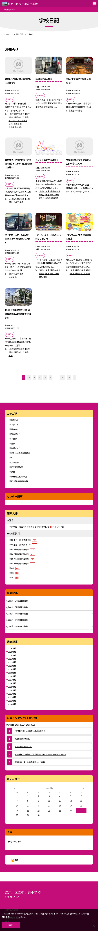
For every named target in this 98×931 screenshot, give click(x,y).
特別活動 (13, 277)
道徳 (11, 355)
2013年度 (12, 693)
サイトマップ (13, 897)
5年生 (11, 117)
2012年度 (12, 697)
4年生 (27, 114)
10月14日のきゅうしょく (23, 746)
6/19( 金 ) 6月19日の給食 (17, 626)
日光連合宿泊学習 (19, 476)
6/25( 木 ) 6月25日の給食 (17, 600)
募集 (13, 443)
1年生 (11, 114)
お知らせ (15, 420)
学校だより (15, 448)
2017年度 (12, 679)
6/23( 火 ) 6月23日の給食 (17, 613)
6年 (15, 568)
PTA (13, 457)
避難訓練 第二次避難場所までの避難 (30, 762)
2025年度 (12, 651)
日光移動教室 (17, 467)
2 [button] (29, 377)
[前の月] (14, 788)
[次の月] (83, 788)
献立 (13, 471)
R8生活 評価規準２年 (24, 540)
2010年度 (12, 704)
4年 (15, 577)
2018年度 (12, 676)
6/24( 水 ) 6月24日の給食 (17, 607)
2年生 (16, 114)
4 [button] (39, 377)
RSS (16, 859)
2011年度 (12, 700)
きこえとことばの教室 (18, 120)
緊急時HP (15, 434)
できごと (14, 424)
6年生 (16, 117)
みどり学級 (24, 117)
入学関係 (15, 462)
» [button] (74, 377)
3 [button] (34, 377)
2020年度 (12, 669)
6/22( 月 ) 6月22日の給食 (17, 620)
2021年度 (12, 665)
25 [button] (69, 377)
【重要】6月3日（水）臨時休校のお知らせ (30, 731)
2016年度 (12, 683)
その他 (14, 438)
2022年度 (12, 662)
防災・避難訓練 (15, 123)
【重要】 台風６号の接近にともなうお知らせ (37, 526)
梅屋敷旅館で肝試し (22, 738)
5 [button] (45, 377)
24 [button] (62, 377)
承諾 (10, 924)
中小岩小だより (15, 127)
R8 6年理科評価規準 (23, 549)
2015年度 (12, 686)
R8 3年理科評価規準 (23, 563)
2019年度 (12, 672)
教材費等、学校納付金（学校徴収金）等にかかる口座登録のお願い (40, 754)
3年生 (21, 114)
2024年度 (12, 655)
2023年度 (12, 658)
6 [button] (50, 377)
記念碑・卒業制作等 (19, 481)
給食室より (15, 429)
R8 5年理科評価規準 (23, 554)
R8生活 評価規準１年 (24, 544)
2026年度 (12, 648)
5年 (15, 573)
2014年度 (12, 690)
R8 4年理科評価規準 (23, 558)
